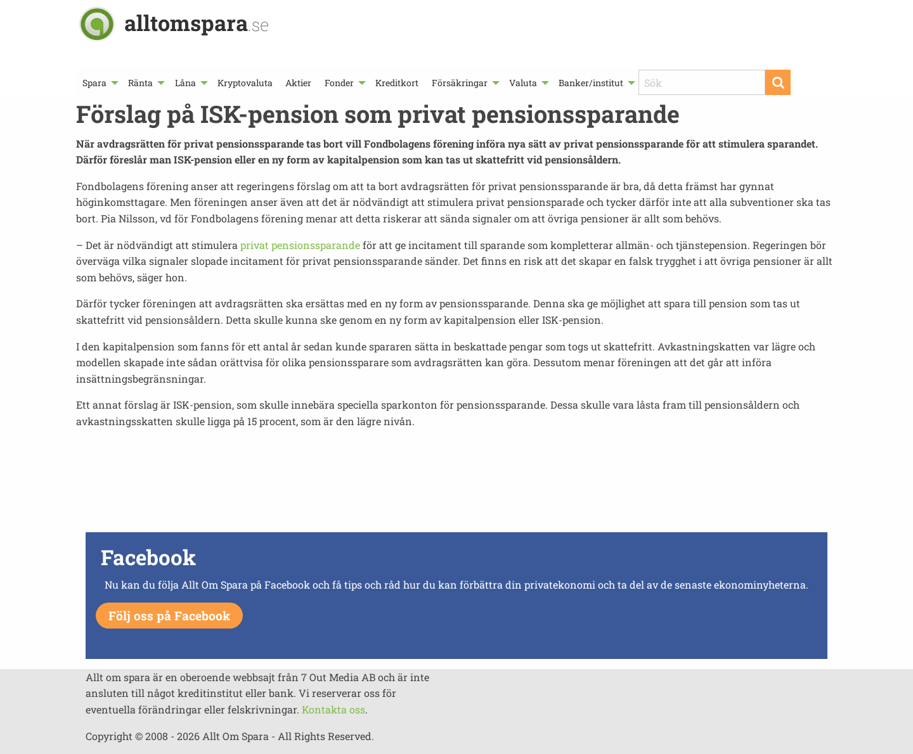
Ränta (140, 83)
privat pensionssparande (300, 245)
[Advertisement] (456, 484)
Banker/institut (591, 83)
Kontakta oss (333, 709)
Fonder (339, 83)
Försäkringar (460, 83)
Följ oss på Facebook (169, 615)
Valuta (523, 83)
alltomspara (196, 22)
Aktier (298, 83)
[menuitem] (99, 82)
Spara (94, 83)
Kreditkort (396, 83)
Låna (185, 83)
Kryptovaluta (245, 83)
